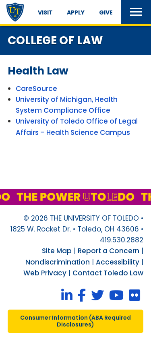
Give (106, 12)
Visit (45, 12)
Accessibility (117, 262)
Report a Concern (108, 251)
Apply (76, 12)
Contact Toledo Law (107, 273)
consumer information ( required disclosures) (75, 321)
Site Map (57, 251)
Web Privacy (44, 273)
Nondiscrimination (57, 262)
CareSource (36, 88)
